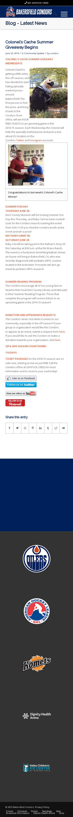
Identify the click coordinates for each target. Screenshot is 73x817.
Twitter (20, 140)
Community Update (34, 53)
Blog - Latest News (26, 23)
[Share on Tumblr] (48, 428)
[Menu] (62, 14)
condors (54, 53)
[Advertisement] (36, 495)
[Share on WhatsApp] (25, 428)
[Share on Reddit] (56, 428)
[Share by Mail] (63, 428)
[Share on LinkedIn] (40, 428)
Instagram (36, 140)
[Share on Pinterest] (33, 428)
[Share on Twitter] (17, 428)
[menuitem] (53, 14)
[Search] (53, 14)
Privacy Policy (42, 807)
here (62, 331)
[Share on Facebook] (9, 428)
